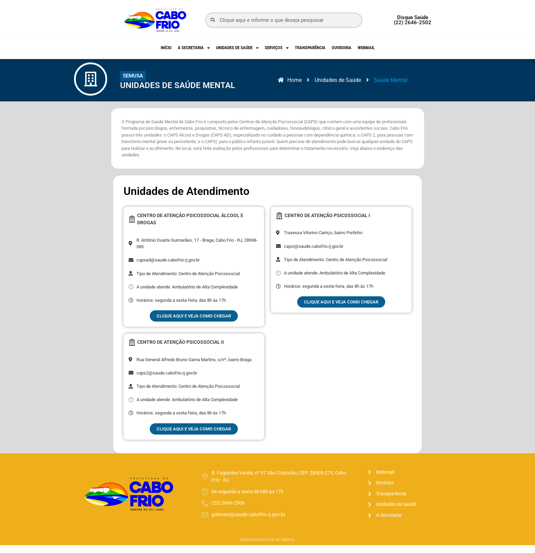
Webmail (366, 47)
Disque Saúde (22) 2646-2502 (412, 20)
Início (166, 47)
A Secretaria (194, 47)
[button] (135, 80)
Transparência (310, 47)
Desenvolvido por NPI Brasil (267, 547)
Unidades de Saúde (237, 47)
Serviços (277, 47)
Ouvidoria (341, 47)
